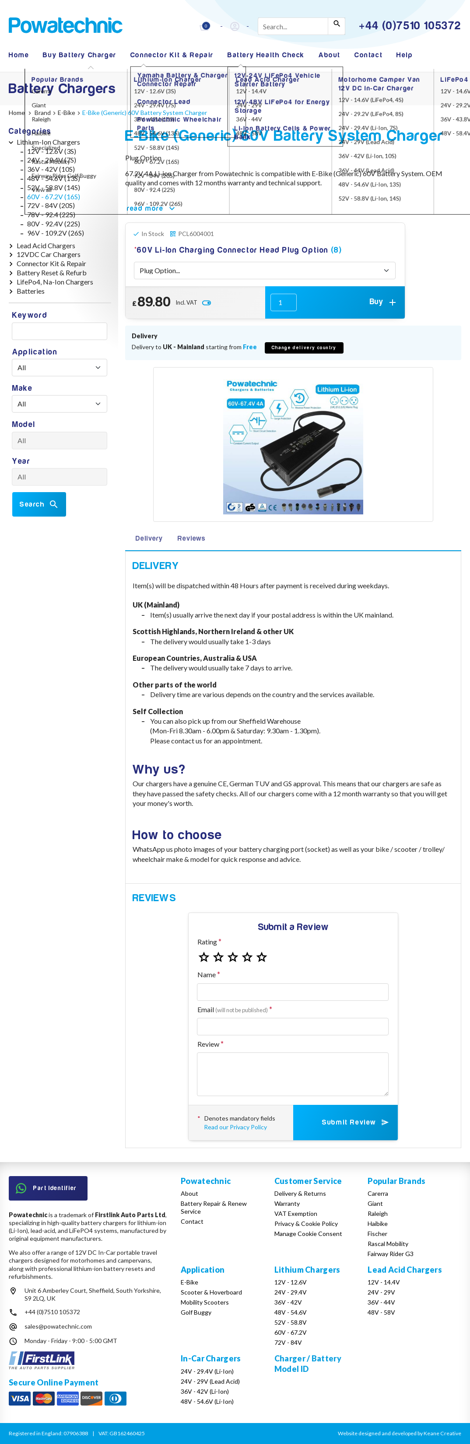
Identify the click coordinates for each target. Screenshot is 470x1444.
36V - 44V (381, 1302)
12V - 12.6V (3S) (51, 151)
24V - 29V (381, 1292)
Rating (207, 941)
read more (152, 208)
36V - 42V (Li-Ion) (205, 1391)
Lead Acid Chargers (46, 245)
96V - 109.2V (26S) (55, 233)
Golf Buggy (196, 1312)
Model (23, 424)
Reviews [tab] (192, 538)
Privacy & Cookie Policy (306, 1223)
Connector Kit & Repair (172, 55)
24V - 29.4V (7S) (51, 160)
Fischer (377, 1233)
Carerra (378, 1193)
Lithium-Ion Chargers (48, 142)
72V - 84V (288, 1342)
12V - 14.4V (384, 1282)
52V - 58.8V (290, 1322)
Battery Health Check (266, 55)
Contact (368, 55)
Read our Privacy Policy (235, 1127)
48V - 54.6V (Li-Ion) (207, 1401)
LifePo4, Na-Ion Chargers (55, 282)
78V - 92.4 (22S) (51, 214)
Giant (375, 1203)
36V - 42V (288, 1302)
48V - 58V (381, 1312)
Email (232, 1009)
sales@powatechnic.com (58, 1326)
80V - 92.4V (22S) (53, 223)
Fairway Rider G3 (391, 1253)
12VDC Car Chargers (49, 254)
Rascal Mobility (388, 1243)
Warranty (287, 1203)
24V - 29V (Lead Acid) (210, 1381)
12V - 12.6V (290, 1282)
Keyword (29, 315)
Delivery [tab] (149, 538)
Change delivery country (304, 347)
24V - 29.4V (290, 1292)
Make (22, 388)
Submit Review (356, 1122)
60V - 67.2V (290, 1332)
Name (206, 974)
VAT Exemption (295, 1213)
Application (35, 352)
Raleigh (378, 1213)
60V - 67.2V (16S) (53, 196)
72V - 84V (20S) (51, 205)
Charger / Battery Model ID (307, 1363)
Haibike (378, 1223)
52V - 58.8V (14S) (53, 187)
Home (19, 55)
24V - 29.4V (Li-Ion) (207, 1371)
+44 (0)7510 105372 (52, 1312)
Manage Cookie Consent (308, 1233)
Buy (384, 302)
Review (208, 1044)
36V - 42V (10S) (51, 169)
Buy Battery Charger (79, 55)
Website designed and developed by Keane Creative (399, 1433)
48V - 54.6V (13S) (53, 178)
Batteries (31, 291)
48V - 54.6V (290, 1312)
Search (39, 504)
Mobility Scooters (205, 1302)
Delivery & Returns (300, 1193)
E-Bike (189, 1282)
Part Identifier (46, 1188)
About (329, 55)
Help (404, 55)
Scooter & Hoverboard (211, 1292)
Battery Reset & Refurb (52, 272)
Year (21, 461)
